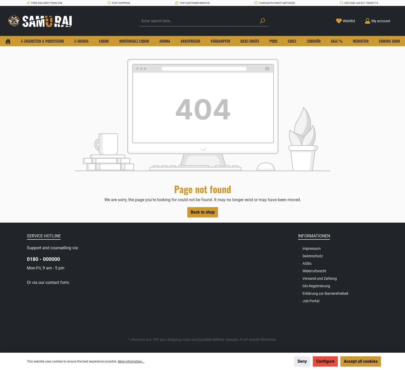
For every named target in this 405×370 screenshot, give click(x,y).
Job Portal (310, 301)
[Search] (262, 21)
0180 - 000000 (43, 259)
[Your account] (377, 21)
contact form (57, 282)
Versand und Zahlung (319, 278)
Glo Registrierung (316, 286)
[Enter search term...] (198, 21)
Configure (325, 361)
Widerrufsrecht (314, 271)
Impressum (311, 248)
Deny (302, 361)
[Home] (8, 41)
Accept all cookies (361, 361)
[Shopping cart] (398, 19)
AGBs (306, 263)
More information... (131, 361)
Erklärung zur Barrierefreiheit (325, 293)
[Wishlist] (345, 21)
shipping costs (179, 339)
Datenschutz (312, 256)
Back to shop (203, 212)
